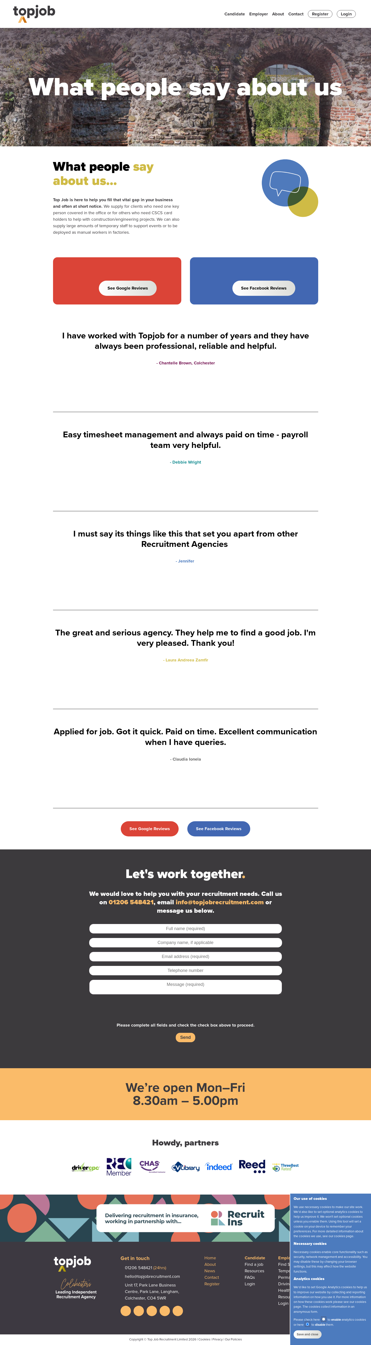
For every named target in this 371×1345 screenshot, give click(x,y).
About (278, 14)
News (209, 1271)
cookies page (343, 1236)
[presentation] (185, 1008)
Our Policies (233, 1339)
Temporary (288, 1271)
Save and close (307, 1334)
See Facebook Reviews (264, 288)
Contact (296, 14)
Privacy (217, 1339)
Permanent (288, 1277)
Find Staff (287, 1264)
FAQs (250, 1277)
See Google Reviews (128, 288)
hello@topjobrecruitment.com (152, 1276)
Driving (285, 1284)
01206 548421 (131, 902)
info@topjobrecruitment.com (220, 902)
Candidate (234, 14)
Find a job (254, 1264)
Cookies (204, 1339)
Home (210, 1258)
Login (346, 14)
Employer (258, 14)
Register (320, 14)
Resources (254, 1271)
